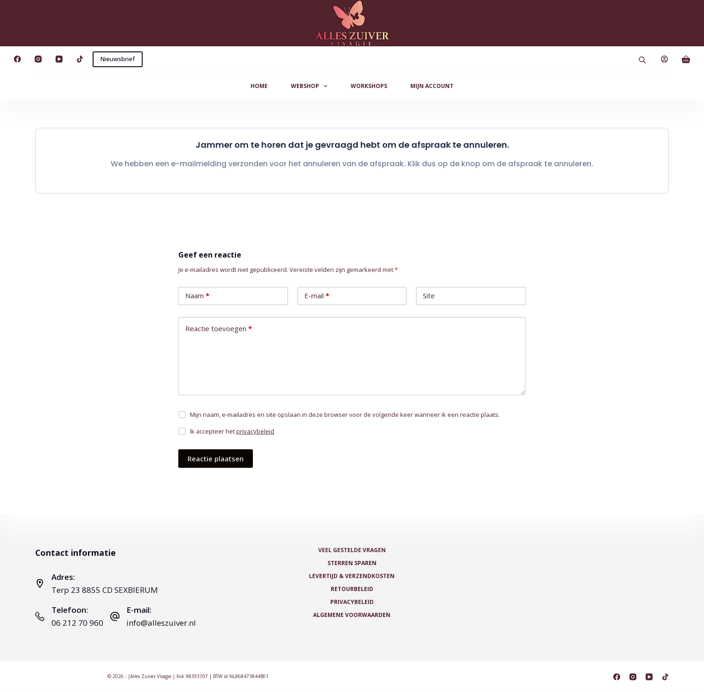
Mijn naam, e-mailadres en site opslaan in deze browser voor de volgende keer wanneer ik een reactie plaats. (345, 414)
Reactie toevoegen (218, 328)
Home (259, 86)
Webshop (311, 86)
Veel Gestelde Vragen (352, 550)
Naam (197, 296)
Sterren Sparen (352, 563)
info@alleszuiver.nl (161, 622)
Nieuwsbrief (118, 59)
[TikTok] (79, 59)
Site (429, 295)
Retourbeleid (352, 589)
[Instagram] (38, 59)
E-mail (316, 296)
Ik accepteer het (232, 431)
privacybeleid (255, 431)
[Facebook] (17, 59)
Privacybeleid (352, 602)
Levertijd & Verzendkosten (352, 576)
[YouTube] (59, 59)
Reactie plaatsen (216, 458)
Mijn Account (431, 86)
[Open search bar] (642, 59)
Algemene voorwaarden (351, 615)
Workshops (369, 86)
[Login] (664, 59)
